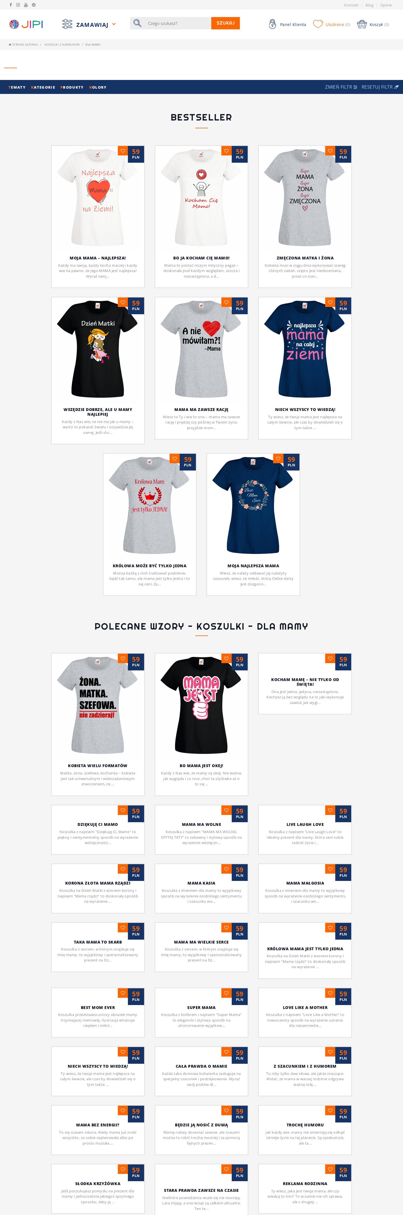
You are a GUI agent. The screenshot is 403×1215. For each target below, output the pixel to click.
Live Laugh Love (305, 743)
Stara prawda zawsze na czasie (201, 1109)
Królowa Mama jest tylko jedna (305, 867)
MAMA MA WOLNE (201, 743)
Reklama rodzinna (305, 1102)
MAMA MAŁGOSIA (305, 801)
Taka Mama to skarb (98, 860)
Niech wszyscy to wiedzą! (305, 409)
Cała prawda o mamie (201, 984)
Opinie (386, 5)
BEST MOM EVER (98, 925)
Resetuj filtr (380, 87)
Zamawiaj (93, 25)
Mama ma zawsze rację (201, 409)
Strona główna (23, 44)
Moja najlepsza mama (253, 466)
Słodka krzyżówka (98, 1102)
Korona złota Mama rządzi (98, 801)
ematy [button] (17, 87)
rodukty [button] (72, 87)
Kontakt (351, 5)
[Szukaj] (178, 23)
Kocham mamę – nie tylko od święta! (305, 682)
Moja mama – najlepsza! (98, 258)
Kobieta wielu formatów (98, 672)
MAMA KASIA (201, 801)
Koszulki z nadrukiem (62, 44)
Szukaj (227, 23)
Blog (369, 5)
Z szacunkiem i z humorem (305, 984)
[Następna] (212, 1187)
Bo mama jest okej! (201, 672)
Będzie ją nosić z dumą (201, 1043)
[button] (342, 87)
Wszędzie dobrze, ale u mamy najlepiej (98, 412)
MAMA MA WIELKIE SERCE (201, 860)
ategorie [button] (43, 87)
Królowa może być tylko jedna (149, 565)
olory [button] (98, 87)
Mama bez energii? (97, 1043)
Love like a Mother (305, 925)
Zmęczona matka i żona (305, 258)
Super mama (201, 925)
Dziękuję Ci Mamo (98, 743)
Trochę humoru (305, 1043)
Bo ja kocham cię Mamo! (201, 258)
